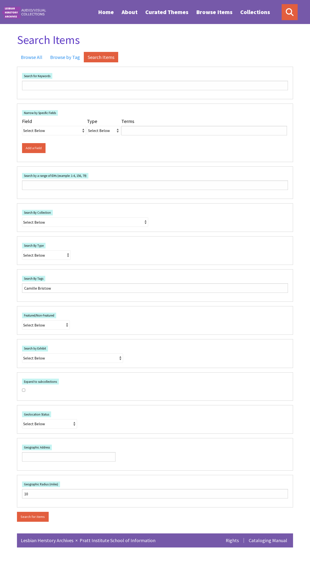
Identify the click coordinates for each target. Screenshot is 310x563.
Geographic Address (37, 447)
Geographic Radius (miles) (41, 484)
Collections (255, 12)
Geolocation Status (36, 414)
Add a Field (34, 148)
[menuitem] (106, 11)
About (130, 12)
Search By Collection (37, 212)
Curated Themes (166, 12)
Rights (232, 540)
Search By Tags (33, 278)
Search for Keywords (37, 76)
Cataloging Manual (268, 540)
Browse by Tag (65, 57)
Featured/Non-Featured (39, 315)
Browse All (31, 57)
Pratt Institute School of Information (117, 540)
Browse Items (214, 12)
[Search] (290, 12)
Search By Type (34, 245)
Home (106, 12)
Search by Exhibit (35, 348)
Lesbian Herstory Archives (47, 540)
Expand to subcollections (40, 381)
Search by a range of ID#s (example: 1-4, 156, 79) (55, 176)
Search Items (101, 57)
